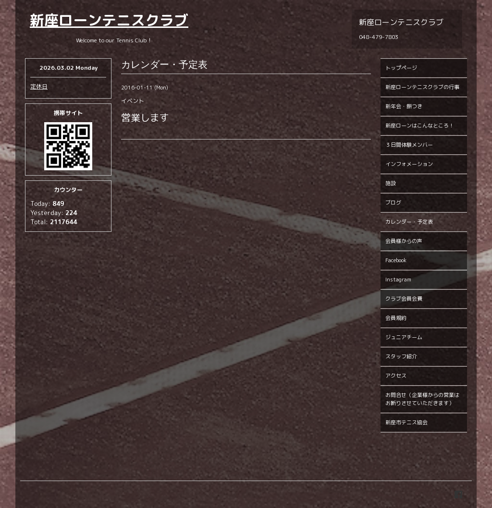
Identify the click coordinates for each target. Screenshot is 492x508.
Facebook (395, 260)
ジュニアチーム (403, 337)
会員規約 (395, 318)
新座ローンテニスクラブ (109, 20)
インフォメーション (409, 164)
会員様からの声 (403, 241)
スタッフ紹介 (401, 356)
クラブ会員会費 (403, 299)
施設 (390, 183)
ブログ (393, 202)
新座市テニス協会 (406, 422)
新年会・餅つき (403, 106)
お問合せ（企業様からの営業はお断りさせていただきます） (422, 399)
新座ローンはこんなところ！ (419, 125)
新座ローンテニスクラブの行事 (422, 87)
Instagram (398, 279)
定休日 (39, 86)
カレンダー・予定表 (409, 222)
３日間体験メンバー (409, 145)
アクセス (395, 376)
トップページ (401, 68)
